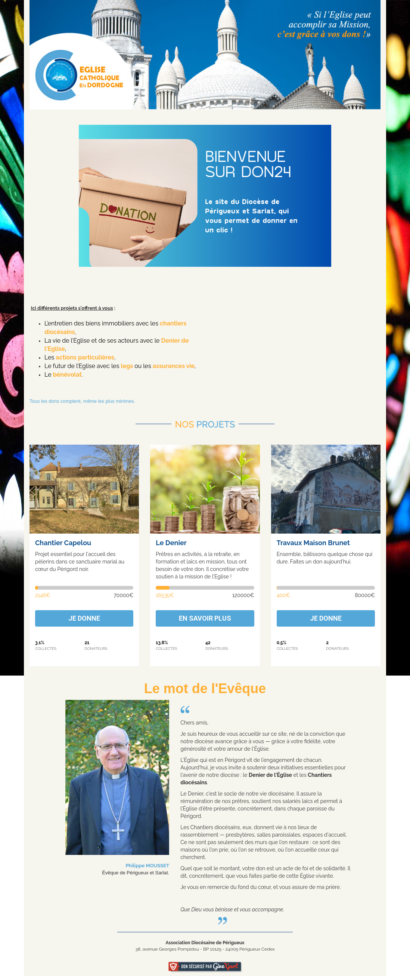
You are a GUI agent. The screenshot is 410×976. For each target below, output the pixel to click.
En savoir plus (205, 618)
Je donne (84, 618)
